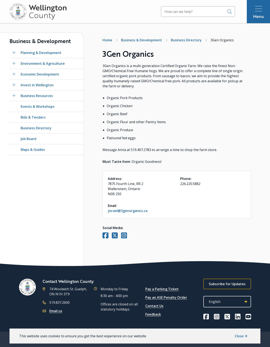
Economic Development (40, 74)
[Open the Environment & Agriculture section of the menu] (14, 63)
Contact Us (154, 306)
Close (239, 336)
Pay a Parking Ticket (162, 289)
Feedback (153, 314)
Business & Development (141, 40)
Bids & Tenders (33, 117)
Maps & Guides (33, 149)
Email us (55, 311)
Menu (258, 16)
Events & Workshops (37, 106)
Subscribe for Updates (227, 284)
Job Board (28, 138)
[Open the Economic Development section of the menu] (14, 74)
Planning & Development (41, 52)
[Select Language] (227, 301)
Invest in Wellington (37, 85)
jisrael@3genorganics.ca (127, 210)
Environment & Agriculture (43, 63)
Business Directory (36, 128)
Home (107, 40)
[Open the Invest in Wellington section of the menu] (14, 85)
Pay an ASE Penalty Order (166, 297)
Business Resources (37, 95)
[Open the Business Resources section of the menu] (14, 96)
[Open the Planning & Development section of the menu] (14, 53)
